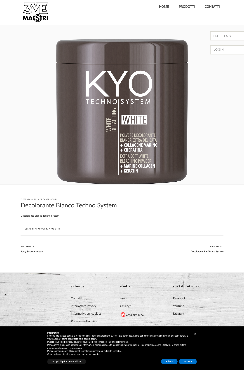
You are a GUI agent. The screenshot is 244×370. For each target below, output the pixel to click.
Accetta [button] (188, 361)
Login (219, 49)
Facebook (179, 298)
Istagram (178, 313)
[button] (195, 333)
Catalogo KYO (135, 315)
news (123, 298)
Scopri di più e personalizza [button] (66, 361)
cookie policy (90, 339)
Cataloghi (126, 306)
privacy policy (75, 348)
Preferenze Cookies (84, 321)
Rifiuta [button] (169, 361)
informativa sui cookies (86, 313)
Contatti (212, 6)
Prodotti (187, 6)
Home (164, 6)
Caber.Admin (50, 199)
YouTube (178, 306)
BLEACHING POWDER (36, 229)
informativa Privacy (83, 306)
